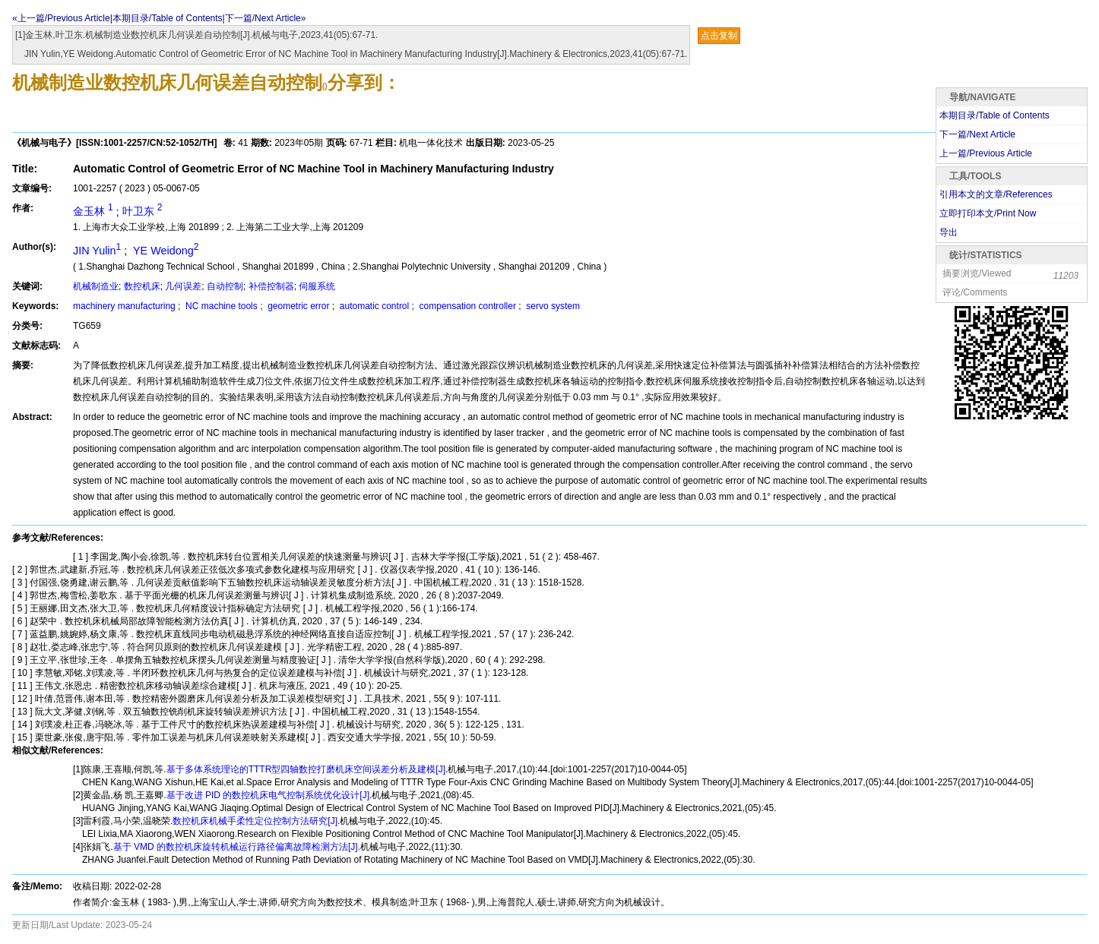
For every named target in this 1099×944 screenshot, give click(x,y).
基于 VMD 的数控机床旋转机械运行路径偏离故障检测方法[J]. (236, 846)
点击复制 (719, 35)
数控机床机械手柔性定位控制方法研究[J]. (256, 821)
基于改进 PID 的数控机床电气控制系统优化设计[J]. (269, 795)
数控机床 (142, 286)
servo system (552, 306)
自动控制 (225, 286)
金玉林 (94, 211)
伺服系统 (317, 286)
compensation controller (467, 306)
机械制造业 (96, 286)
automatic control (374, 306)
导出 (948, 232)
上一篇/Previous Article (985, 153)
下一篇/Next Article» (265, 18)
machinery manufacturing (125, 306)
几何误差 (183, 286)
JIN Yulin (98, 251)
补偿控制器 (271, 286)
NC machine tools (221, 306)
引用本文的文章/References (996, 194)
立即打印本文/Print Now (987, 213)
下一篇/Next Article (977, 134)
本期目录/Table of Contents (167, 18)
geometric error (298, 306)
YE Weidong (164, 251)
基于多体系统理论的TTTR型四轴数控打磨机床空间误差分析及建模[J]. (307, 769)
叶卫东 (142, 211)
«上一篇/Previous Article (61, 18)
